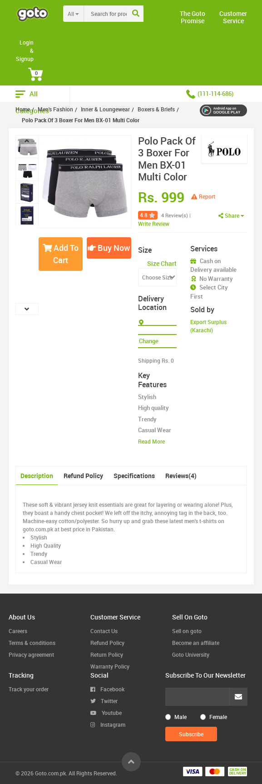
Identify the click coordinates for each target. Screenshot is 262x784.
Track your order (29, 689)
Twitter (104, 700)
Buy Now (109, 247)
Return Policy (106, 654)
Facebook (107, 689)
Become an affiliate (195, 642)
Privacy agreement (31, 654)
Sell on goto (187, 630)
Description (36, 475)
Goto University (190, 654)
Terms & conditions (32, 642)
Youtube (106, 712)
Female (218, 716)
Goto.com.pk (50, 773)
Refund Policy (83, 475)
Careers (18, 630)
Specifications (134, 475)
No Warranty (216, 279)
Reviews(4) (181, 475)
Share (231, 215)
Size (145, 250)
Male (180, 716)
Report (203, 196)
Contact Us (104, 630)
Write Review (153, 223)
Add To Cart (61, 253)
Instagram (107, 724)
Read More (151, 441)
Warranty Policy (109, 666)
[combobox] (124, 13)
